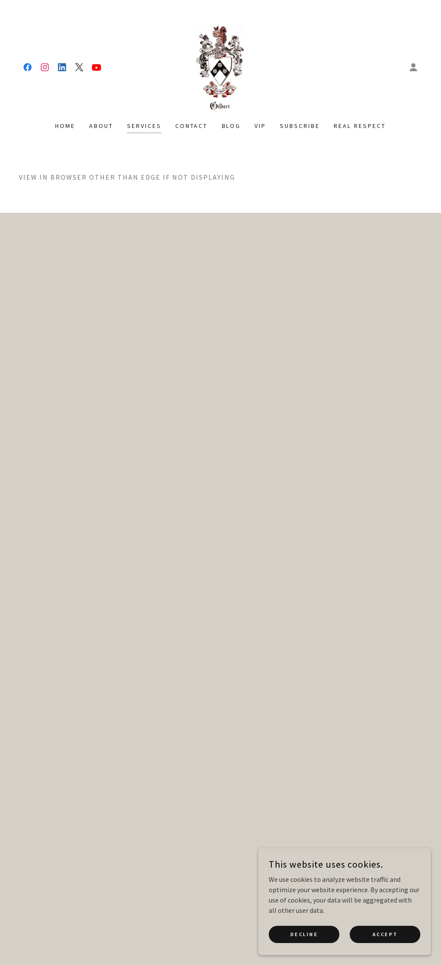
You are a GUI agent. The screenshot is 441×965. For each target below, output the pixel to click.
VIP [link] (260, 126)
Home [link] (65, 126)
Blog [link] (231, 126)
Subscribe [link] (300, 126)
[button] (413, 67)
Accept (385, 934)
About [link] (101, 126)
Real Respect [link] (360, 126)
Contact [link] (191, 126)
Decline (304, 934)
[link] (27, 67)
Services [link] (144, 126)
